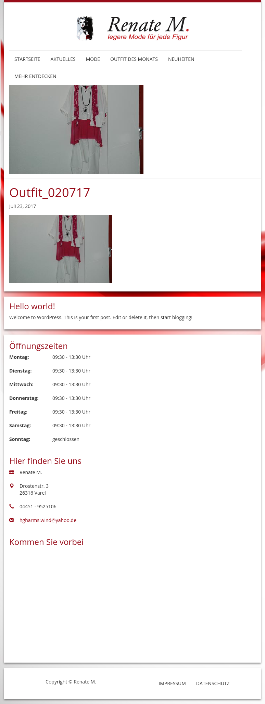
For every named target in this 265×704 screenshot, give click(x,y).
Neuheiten (181, 59)
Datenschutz (213, 683)
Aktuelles (62, 59)
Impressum (172, 683)
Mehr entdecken (35, 76)
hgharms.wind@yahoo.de (48, 520)
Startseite (27, 59)
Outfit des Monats (134, 59)
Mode (93, 59)
